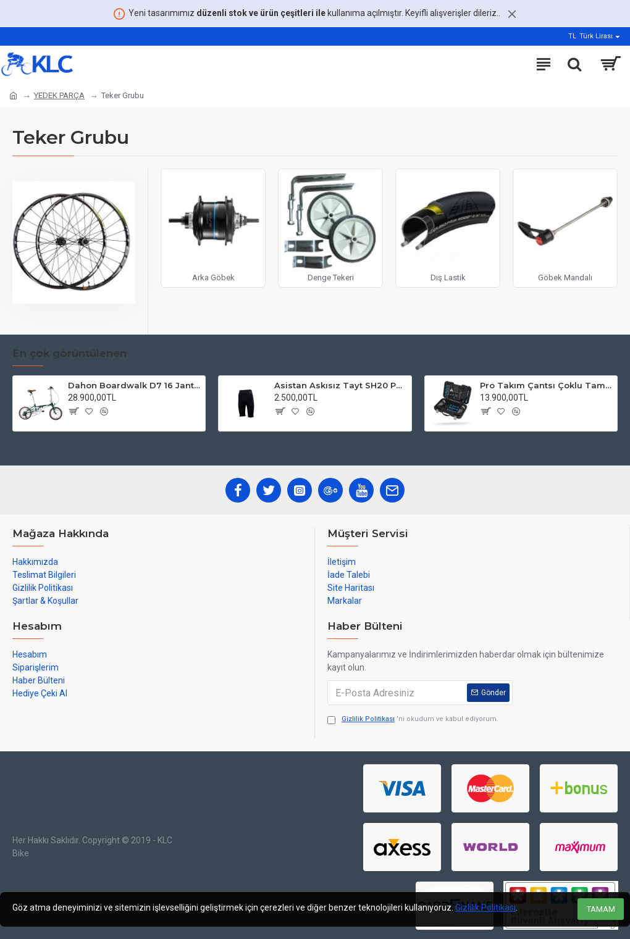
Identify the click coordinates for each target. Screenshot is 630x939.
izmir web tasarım (219, 846)
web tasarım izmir (187, 846)
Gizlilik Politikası (485, 907)
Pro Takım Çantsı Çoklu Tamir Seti (546, 385)
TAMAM (601, 909)
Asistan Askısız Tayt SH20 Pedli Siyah (340, 385)
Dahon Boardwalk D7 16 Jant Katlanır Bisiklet (134, 385)
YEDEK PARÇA (59, 95)
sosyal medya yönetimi (257, 846)
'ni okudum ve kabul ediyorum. (412, 719)
